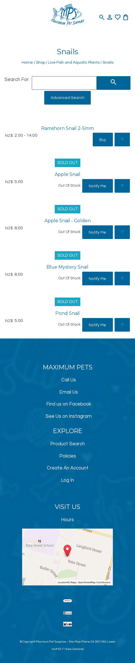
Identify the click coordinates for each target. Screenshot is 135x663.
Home (27, 62)
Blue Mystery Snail (67, 267)
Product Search (67, 443)
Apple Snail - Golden (68, 220)
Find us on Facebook (68, 404)
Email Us (68, 392)
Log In (67, 480)
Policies (67, 456)
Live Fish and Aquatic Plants (74, 62)
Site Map (75, 641)
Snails (108, 62)
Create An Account (67, 468)
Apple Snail (67, 174)
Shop (40, 62)
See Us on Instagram (69, 416)
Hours (67, 519)
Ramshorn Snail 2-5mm (67, 128)
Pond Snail (67, 313)
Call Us (68, 380)
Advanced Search (68, 98)
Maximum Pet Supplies (51, 641)
